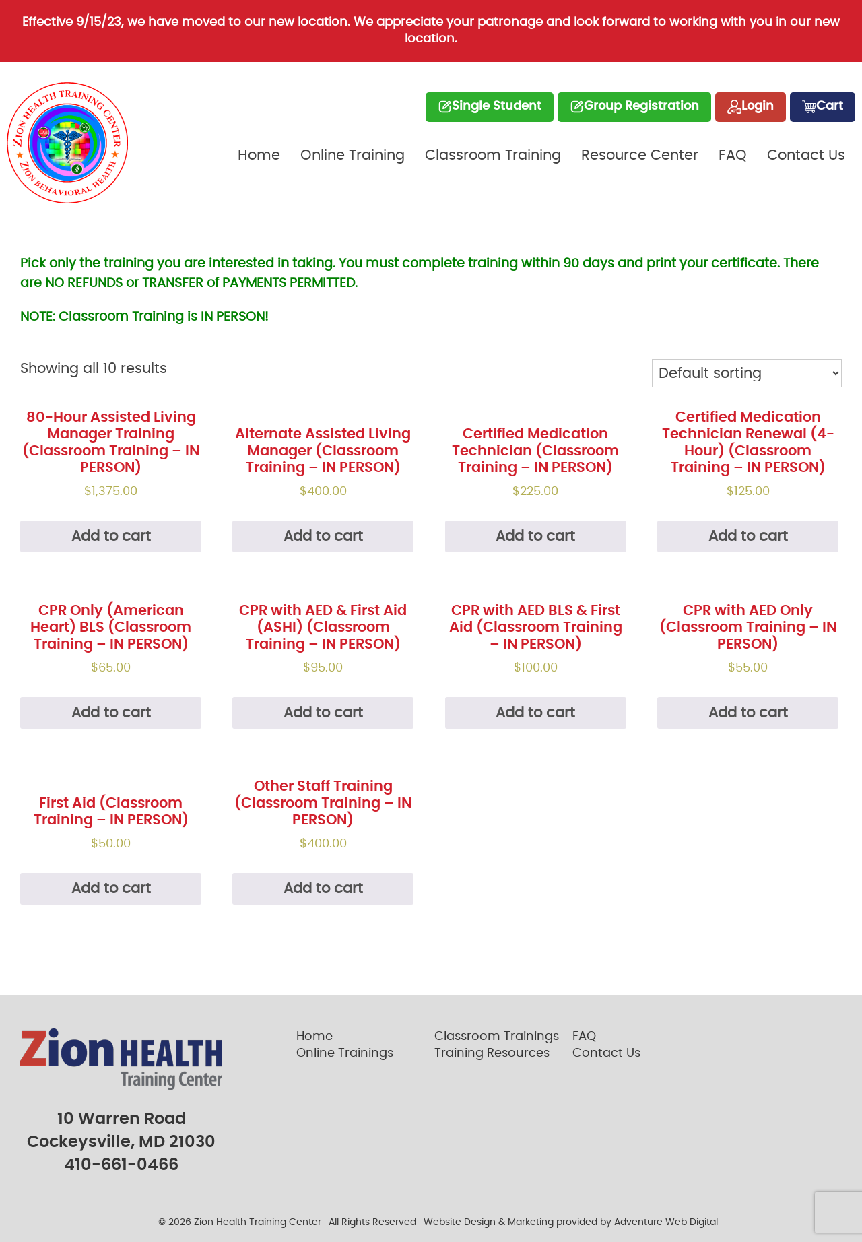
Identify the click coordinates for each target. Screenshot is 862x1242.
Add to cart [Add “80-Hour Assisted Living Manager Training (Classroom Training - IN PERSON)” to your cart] (111, 536)
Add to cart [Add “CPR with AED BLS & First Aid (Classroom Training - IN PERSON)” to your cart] (535, 713)
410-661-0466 (121, 1165)
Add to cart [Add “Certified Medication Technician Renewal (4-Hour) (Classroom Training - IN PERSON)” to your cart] (748, 536)
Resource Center (639, 155)
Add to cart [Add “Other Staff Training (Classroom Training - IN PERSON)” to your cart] (323, 889)
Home (259, 155)
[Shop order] (747, 373)
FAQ (733, 155)
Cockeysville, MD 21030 (121, 1142)
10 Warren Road (121, 1119)
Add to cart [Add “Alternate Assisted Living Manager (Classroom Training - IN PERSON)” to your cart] (323, 536)
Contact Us (806, 155)
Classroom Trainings (496, 1037)
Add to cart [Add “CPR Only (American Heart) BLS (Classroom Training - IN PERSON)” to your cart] (111, 713)
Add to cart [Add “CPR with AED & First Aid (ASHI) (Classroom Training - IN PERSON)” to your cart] (323, 713)
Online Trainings (344, 1053)
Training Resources (492, 1053)
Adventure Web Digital (666, 1222)
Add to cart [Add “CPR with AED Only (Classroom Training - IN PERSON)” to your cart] (748, 713)
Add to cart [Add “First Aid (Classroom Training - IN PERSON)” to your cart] (111, 889)
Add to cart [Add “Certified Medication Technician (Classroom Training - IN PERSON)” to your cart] (535, 536)
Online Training (352, 155)
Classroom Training (493, 155)
